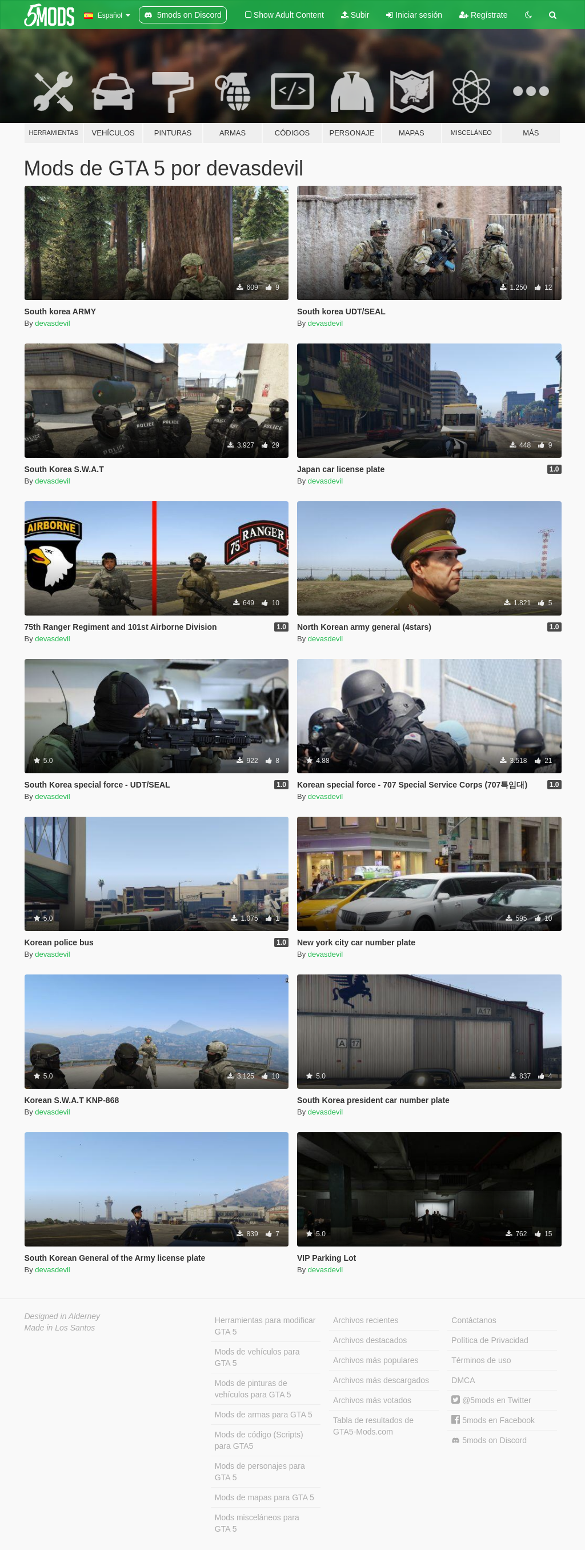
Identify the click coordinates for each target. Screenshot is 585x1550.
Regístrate (483, 14)
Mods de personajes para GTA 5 (260, 1471)
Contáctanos (473, 1320)
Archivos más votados (372, 1400)
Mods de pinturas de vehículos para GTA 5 (253, 1389)
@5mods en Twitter (491, 1400)
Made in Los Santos (60, 1327)
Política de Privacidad (489, 1340)
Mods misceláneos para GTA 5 (257, 1523)
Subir (355, 14)
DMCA (463, 1380)
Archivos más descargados (381, 1380)
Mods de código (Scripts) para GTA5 (259, 1440)
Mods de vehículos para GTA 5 (257, 1357)
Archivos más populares (375, 1360)
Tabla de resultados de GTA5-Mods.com (373, 1426)
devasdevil (52, 323)
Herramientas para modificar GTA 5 (265, 1326)
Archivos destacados (370, 1340)
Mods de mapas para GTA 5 (264, 1497)
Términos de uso (481, 1360)
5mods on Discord (489, 1440)
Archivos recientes (365, 1320)
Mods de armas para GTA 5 (263, 1414)
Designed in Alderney (63, 1316)
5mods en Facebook (493, 1420)
